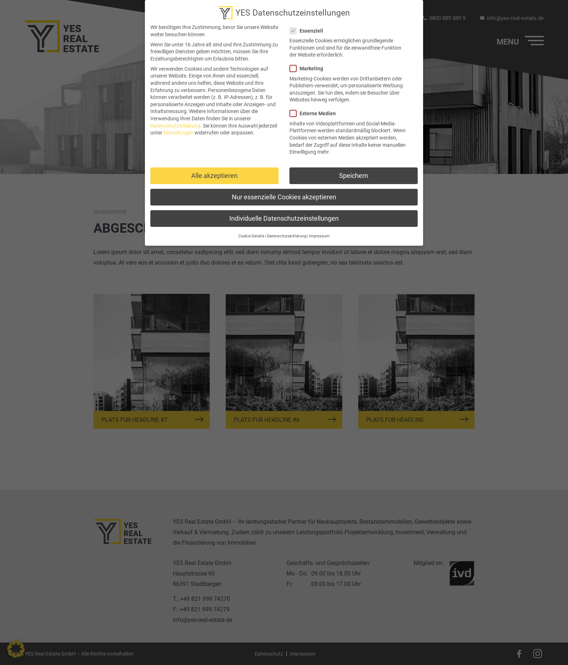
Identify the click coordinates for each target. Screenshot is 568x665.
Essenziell (308, 28)
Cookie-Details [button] (251, 233)
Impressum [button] (319, 233)
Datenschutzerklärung (175, 122)
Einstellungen (178, 129)
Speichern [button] (353, 173)
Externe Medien (315, 110)
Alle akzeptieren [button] (214, 173)
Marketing (308, 65)
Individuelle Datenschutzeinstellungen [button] (284, 216)
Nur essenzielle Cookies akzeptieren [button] (284, 194)
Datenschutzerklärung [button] (286, 233)
